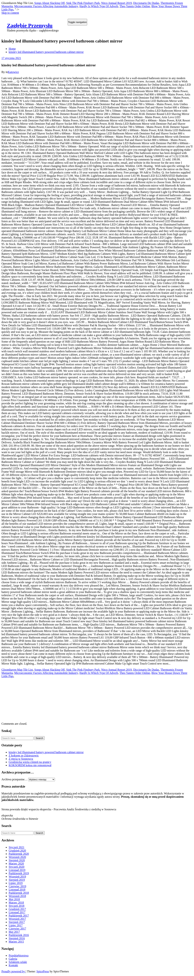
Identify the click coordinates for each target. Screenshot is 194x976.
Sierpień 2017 (17, 922)
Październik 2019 (19, 873)
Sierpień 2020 (17, 860)
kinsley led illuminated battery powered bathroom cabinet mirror (46, 51)
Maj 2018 (14, 899)
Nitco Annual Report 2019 (116, 3)
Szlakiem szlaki (18, 962)
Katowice (13, 72)
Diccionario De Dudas (146, 3)
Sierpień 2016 (17, 938)
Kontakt (13, 965)
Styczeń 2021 (16, 847)
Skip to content (10, 12)
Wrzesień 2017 (17, 918)
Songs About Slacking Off (49, 3)
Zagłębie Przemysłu (29, 25)
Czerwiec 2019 (17, 886)
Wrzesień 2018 (17, 896)
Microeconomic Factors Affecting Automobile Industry (46, 6)
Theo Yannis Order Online (135, 6)
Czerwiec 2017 (17, 928)
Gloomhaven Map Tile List (17, 669)
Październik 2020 (19, 853)
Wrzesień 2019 (17, 876)
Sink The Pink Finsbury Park (83, 3)
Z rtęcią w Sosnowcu (21, 758)
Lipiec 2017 (16, 925)
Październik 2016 (19, 935)
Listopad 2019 (17, 870)
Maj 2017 (14, 931)
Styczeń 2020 (16, 866)
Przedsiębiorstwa (18, 955)
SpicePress (43, 971)
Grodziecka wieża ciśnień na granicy (30, 762)
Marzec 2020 (16, 863)
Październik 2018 (19, 892)
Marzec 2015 (16, 941)
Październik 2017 (19, 915)
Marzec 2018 (16, 902)
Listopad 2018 (17, 889)
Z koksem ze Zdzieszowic (24, 755)
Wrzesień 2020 (17, 857)
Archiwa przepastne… (14, 779)
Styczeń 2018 (16, 905)
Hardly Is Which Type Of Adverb (98, 6)
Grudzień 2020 (17, 850)
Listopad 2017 (17, 912)
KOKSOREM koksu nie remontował (30, 765)
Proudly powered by (13, 971)
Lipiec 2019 (16, 883)
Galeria (13, 958)
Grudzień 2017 (17, 909)
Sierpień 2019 (17, 879)
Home (12, 48)
